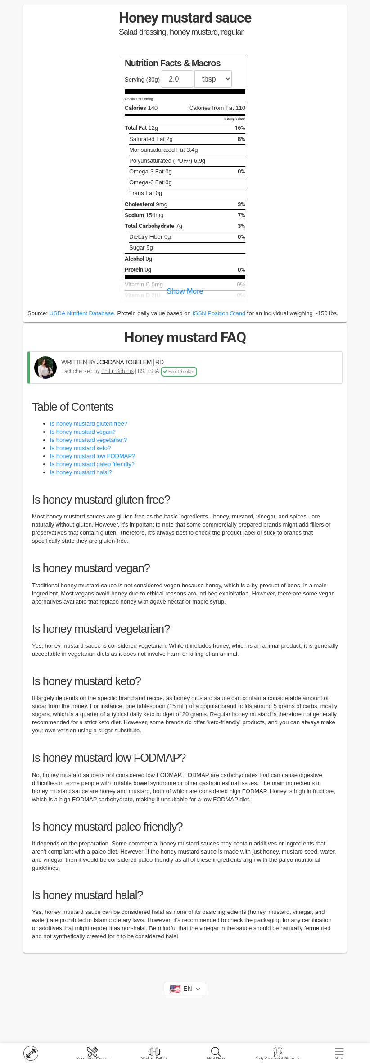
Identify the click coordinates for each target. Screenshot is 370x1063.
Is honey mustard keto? (80, 448)
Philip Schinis (117, 371)
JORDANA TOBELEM (124, 362)
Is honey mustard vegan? (83, 431)
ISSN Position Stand (218, 313)
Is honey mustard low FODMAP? (92, 456)
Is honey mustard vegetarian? (88, 439)
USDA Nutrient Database (81, 313)
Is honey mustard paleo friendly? (92, 464)
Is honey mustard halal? (81, 472)
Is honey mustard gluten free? (88, 423)
